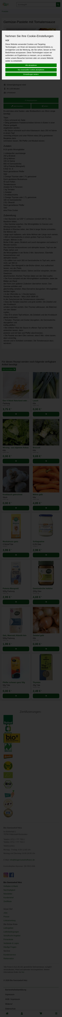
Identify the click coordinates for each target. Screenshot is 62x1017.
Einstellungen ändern (31, 74)
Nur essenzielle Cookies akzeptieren (31, 70)
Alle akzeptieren (31, 65)
